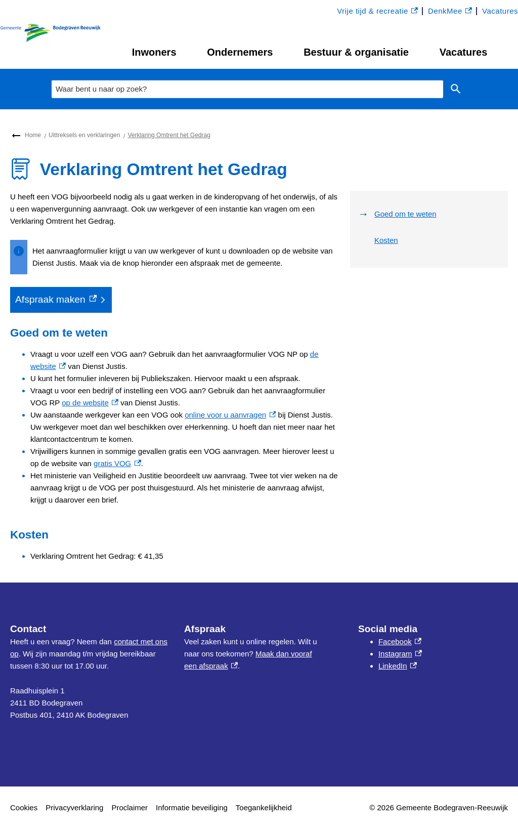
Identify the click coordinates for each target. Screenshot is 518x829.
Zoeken (453, 89)
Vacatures (464, 52)
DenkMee (450, 11)
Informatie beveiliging (192, 807)
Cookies (23, 807)
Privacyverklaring (74, 807)
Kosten (386, 240)
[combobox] (247, 89)
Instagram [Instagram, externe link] (400, 653)
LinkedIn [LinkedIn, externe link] (397, 665)
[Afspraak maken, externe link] (61, 300)
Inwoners (154, 52)
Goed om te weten (405, 214)
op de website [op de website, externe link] (90, 402)
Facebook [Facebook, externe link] (399, 641)
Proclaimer (129, 807)
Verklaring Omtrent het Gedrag (168, 135)
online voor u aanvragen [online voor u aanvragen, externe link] (230, 414)
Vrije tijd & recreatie (377, 11)
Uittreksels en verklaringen (84, 135)
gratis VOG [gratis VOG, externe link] (117, 463)
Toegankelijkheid (264, 807)
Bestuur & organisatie (356, 52)
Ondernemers (240, 52)
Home (33, 135)
